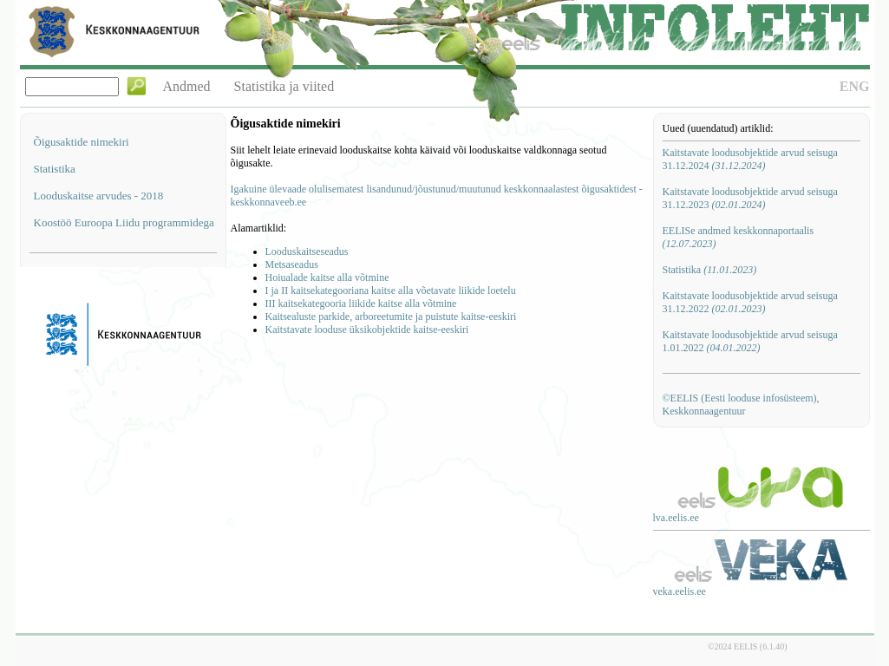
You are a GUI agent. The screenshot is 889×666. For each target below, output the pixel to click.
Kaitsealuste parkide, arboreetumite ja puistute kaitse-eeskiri (391, 316)
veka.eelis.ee (679, 591)
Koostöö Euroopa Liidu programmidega (124, 222)
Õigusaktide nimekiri (81, 141)
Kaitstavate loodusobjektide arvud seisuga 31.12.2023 (750, 198)
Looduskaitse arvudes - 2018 (99, 195)
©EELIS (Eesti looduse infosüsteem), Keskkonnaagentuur (741, 404)
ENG (855, 86)
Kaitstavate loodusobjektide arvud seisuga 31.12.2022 (750, 302)
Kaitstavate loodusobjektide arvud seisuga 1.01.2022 (750, 341)
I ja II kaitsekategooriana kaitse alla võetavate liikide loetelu (390, 290)
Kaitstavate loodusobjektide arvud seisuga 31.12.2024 (750, 159)
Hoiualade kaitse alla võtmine (327, 277)
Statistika (54, 168)
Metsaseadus (291, 264)
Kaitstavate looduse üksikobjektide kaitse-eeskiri (367, 329)
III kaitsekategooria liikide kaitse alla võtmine (361, 303)
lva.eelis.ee (676, 518)
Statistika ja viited (284, 86)
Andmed (187, 86)
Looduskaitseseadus (307, 251)
